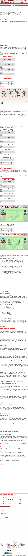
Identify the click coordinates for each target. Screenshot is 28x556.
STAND (16, 3)
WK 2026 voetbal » (3, 513)
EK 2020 (15, 17)
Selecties (2, 545)
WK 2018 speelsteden (4, 295)
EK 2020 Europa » (3, 509)
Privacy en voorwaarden (23, 546)
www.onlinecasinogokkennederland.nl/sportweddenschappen (9, 53)
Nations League (20, 17)
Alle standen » (2, 86)
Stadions (2, 546)
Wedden (2, 544)
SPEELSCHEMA (21, 3)
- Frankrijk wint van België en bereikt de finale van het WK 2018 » (11, 503)
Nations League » (3, 514)
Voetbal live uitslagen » (4, 517)
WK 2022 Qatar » (3, 510)
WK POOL (11, 3)
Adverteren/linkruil (23, 544)
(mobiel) (12, 555)
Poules (8, 546)
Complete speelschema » (4, 76)
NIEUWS (2, 3)
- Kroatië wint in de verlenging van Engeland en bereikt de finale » (11, 501)
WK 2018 (6, 3)
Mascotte (15, 545)
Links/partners (22, 545)
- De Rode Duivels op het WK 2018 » (7, 495)
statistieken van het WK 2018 (5, 385)
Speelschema (9, 544)
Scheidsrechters (16, 546)
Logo (14, 544)
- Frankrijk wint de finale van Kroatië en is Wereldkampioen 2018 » (11, 497)
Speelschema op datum (10, 545)
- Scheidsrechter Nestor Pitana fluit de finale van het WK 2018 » (11, 499)
